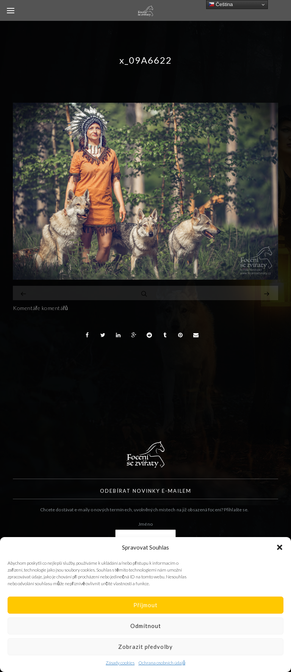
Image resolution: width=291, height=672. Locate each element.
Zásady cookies (120, 663)
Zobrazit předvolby (145, 646)
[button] (279, 547)
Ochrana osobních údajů (161, 663)
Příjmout (145, 605)
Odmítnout (145, 625)
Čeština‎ (220, 5)
